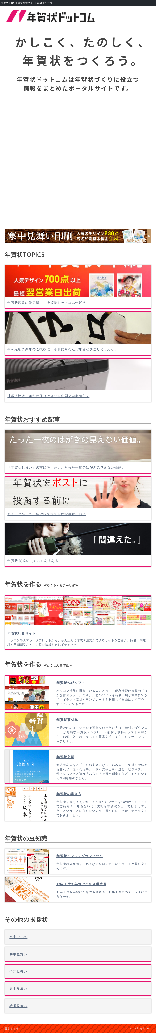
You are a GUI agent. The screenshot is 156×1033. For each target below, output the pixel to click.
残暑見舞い (18, 1006)
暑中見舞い (18, 989)
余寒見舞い (18, 971)
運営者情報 (11, 1028)
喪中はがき (18, 937)
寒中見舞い (18, 954)
